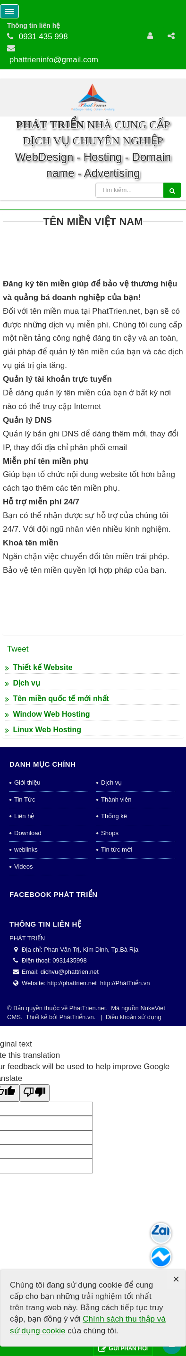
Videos (23, 1000)
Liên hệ (24, 950)
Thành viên (116, 933)
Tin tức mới (116, 983)
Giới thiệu (27, 916)
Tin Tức (24, 933)
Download (28, 966)
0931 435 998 (43, 36)
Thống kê (114, 950)
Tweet (17, 782)
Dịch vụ (111, 916)
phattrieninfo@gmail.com (53, 59)
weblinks (26, 983)
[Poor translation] (34, 1227)
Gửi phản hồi (123, 1348)
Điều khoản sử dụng (133, 1150)
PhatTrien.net (87, 1142)
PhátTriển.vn (76, 1150)
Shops (109, 966)
